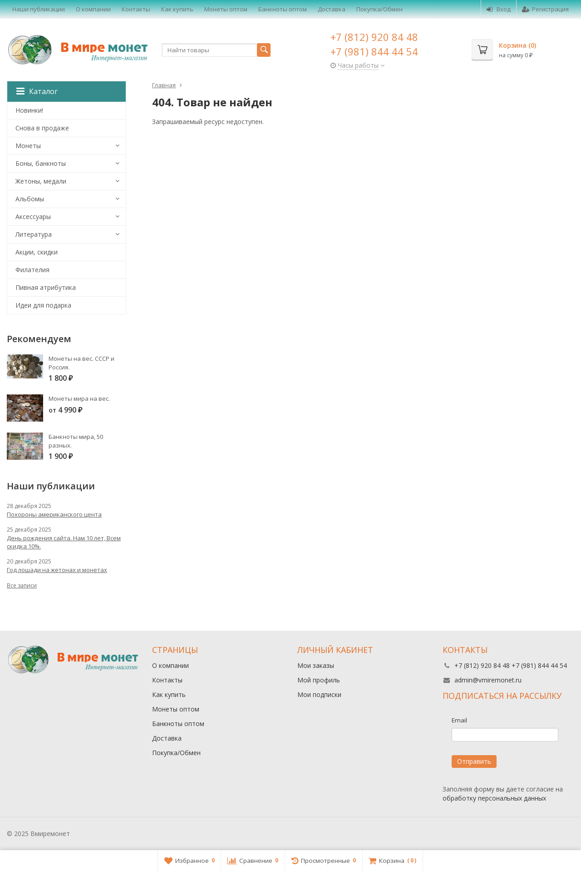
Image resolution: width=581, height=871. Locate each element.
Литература (33, 234)
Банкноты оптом (282, 9)
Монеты (28, 145)
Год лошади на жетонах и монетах (57, 570)
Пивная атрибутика (45, 287)
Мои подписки (319, 694)
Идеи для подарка (43, 305)
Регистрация (545, 9)
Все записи (22, 585)
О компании (93, 9)
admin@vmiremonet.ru (488, 680)
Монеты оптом (225, 9)
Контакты (136, 9)
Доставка (331, 9)
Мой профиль (318, 680)
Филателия (32, 269)
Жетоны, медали (40, 181)
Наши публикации (38, 9)
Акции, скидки (36, 252)
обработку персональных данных (494, 798)
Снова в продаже (42, 128)
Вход (499, 9)
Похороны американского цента (54, 514)
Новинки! (29, 110)
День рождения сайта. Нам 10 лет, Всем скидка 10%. (64, 542)
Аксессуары (33, 216)
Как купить (177, 9)
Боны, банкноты (40, 163)
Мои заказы (315, 665)
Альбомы (29, 198)
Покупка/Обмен (379, 9)
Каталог (37, 91)
